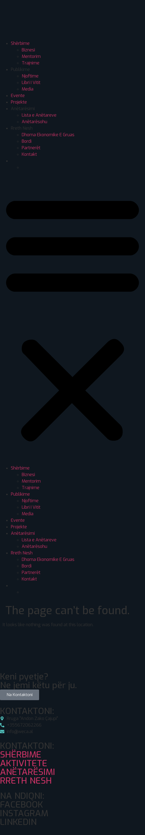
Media (27, 89)
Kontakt (29, 154)
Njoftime (30, 76)
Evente (18, 95)
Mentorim (31, 56)
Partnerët (31, 148)
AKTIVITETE (23, 763)
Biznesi (28, 50)
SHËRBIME (20, 754)
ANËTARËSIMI (27, 772)
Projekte (19, 102)
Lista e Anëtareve (39, 115)
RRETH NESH (26, 780)
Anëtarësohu (34, 122)
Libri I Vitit (31, 82)
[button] (72, 318)
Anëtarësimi (23, 108)
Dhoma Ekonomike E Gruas (48, 135)
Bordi (26, 141)
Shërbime (20, 43)
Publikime (20, 69)
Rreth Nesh (22, 128)
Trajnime (30, 63)
